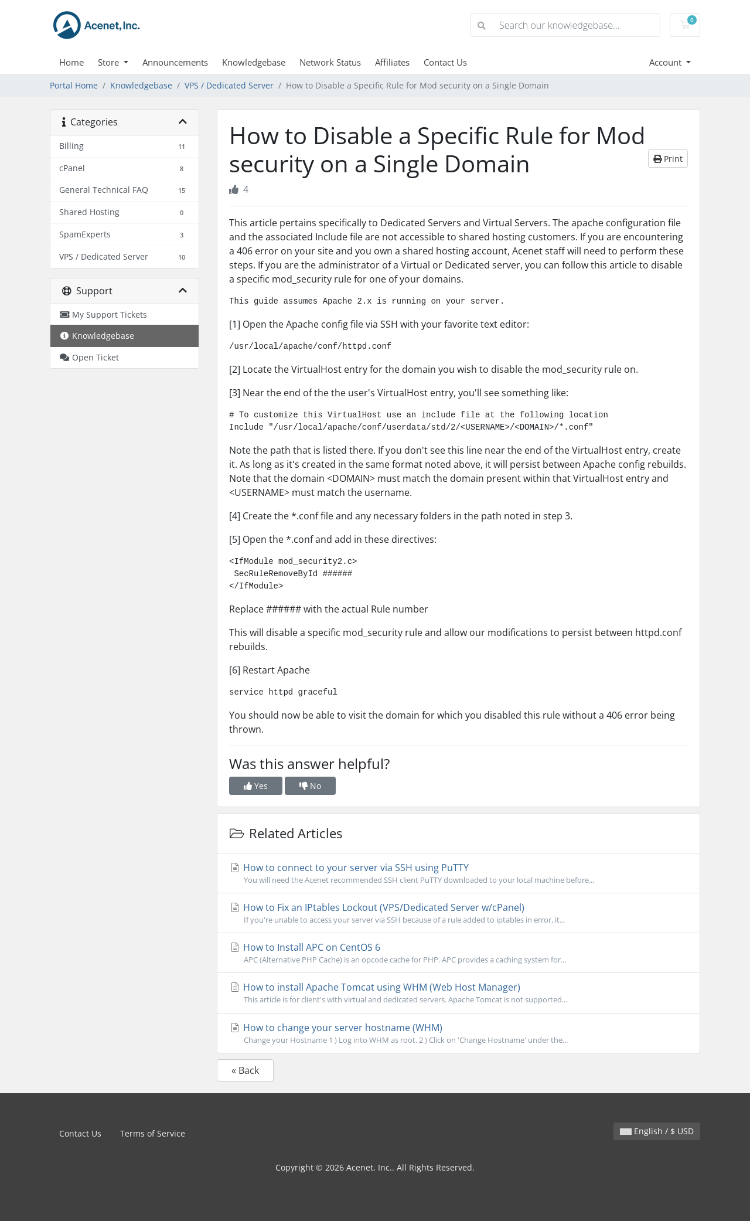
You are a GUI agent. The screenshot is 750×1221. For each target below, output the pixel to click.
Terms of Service (152, 1133)
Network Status (330, 62)
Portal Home (74, 85)
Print (668, 158)
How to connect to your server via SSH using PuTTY (458, 873)
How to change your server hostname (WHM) (458, 1033)
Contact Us (445, 62)
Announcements (175, 62)
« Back (245, 1070)
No (310, 785)
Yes (256, 785)
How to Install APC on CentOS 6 (458, 953)
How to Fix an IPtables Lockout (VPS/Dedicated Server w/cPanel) (458, 913)
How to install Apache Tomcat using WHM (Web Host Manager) (458, 993)
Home (71, 62)
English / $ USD (657, 1131)
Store (109, 62)
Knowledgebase (253, 62)
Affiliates (392, 62)
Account (666, 62)
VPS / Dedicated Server (229, 85)
